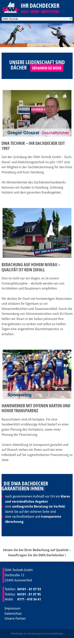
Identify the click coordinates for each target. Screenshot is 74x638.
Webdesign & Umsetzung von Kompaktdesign (37, 633)
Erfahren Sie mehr (46, 68)
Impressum (12, 608)
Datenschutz (13, 613)
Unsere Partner (15, 618)
